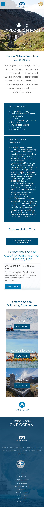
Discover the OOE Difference (22, 242)
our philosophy (22, 480)
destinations (22, 495)
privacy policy (22, 501)
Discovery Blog (22, 259)
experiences (22, 498)
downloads (22, 489)
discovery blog (22, 492)
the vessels (22, 483)
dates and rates (22, 486)
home (22, 474)
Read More (12, 287)
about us (22, 477)
